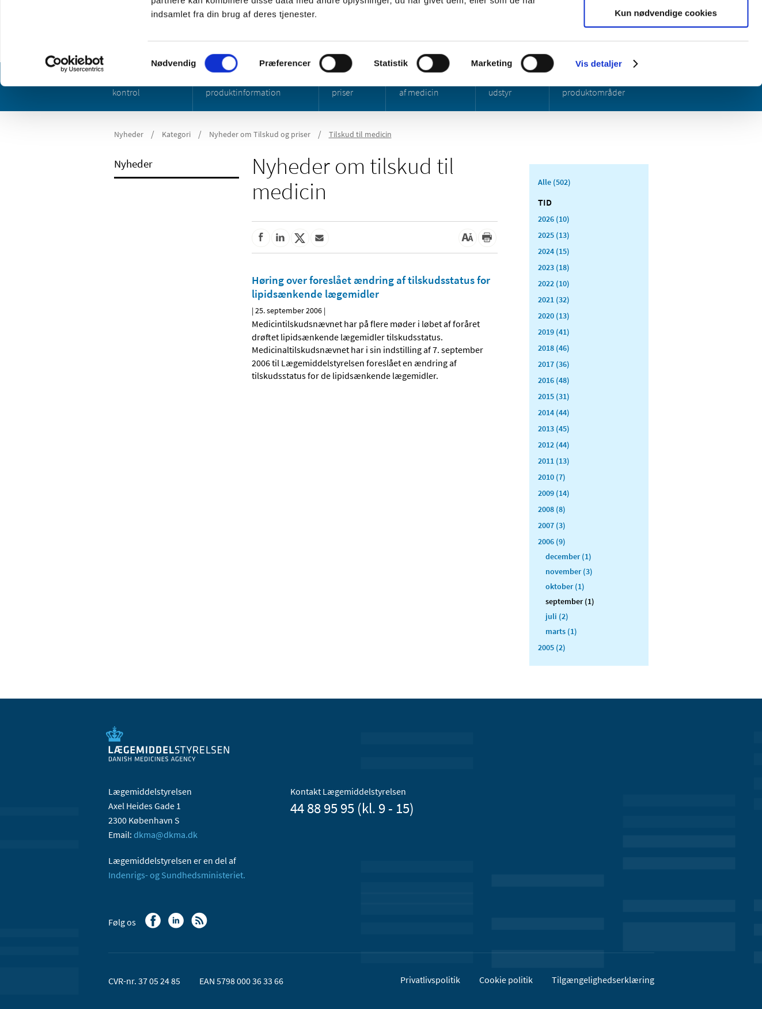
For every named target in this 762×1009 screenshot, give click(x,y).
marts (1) (561, 631)
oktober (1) (565, 586)
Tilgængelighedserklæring (603, 979)
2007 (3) (552, 525)
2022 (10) (554, 283)
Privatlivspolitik (430, 979)
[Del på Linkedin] (280, 238)
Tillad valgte (666, 62)
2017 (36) (554, 364)
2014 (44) (554, 412)
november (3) (569, 571)
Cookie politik (506, 979)
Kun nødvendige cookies (666, 96)
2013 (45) (554, 428)
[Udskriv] (487, 238)
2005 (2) (552, 647)
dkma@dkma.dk (166, 834)
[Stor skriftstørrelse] (467, 238)
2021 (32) (554, 299)
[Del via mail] (319, 238)
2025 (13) (554, 235)
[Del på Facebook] (261, 238)
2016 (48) (554, 380)
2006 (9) (552, 541)
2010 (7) (552, 477)
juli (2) (556, 616)
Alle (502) (554, 182)
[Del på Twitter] (300, 238)
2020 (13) (554, 315)
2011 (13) (554, 461)
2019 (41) (554, 332)
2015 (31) (554, 396)
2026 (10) (554, 219)
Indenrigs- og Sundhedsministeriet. (176, 875)
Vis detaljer (598, 146)
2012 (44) (554, 444)
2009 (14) (554, 493)
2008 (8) (552, 509)
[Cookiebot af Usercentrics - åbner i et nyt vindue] (74, 146)
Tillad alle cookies (666, 28)
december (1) (568, 556)
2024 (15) (554, 251)
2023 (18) (554, 267)
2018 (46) (554, 348)
